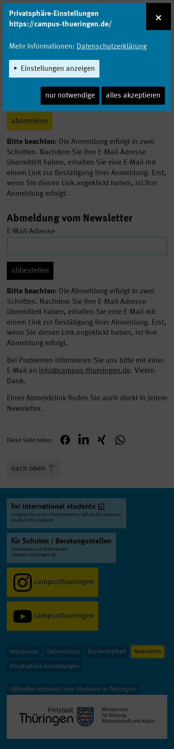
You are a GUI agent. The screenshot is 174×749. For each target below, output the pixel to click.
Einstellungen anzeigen (58, 69)
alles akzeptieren (133, 95)
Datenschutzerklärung (111, 46)
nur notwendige (70, 95)
